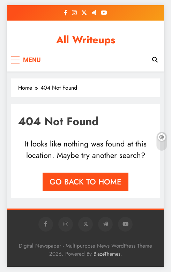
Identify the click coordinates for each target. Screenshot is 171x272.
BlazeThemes (107, 253)
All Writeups (85, 39)
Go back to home (85, 181)
